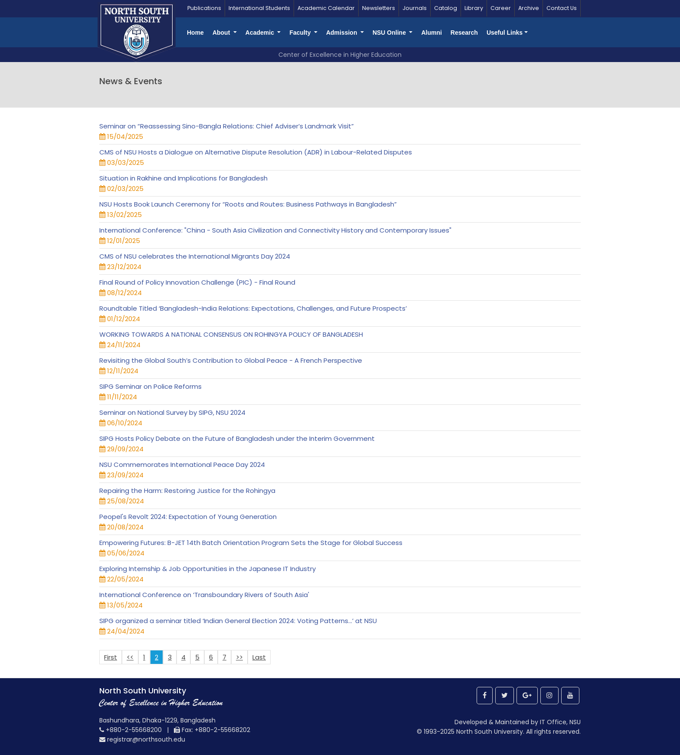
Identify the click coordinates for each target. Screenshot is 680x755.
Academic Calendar (326, 8)
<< (130, 657)
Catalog (445, 8)
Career (500, 8)
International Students (259, 8)
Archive (528, 8)
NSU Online (390, 32)
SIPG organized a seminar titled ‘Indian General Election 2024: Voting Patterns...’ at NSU (238, 620)
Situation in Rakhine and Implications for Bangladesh (183, 178)
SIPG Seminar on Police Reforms (150, 386)
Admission (342, 32)
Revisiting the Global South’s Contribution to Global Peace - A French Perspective (230, 360)
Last (259, 657)
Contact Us (561, 8)
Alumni (431, 32)
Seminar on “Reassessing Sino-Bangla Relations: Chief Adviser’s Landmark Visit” (226, 126)
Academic (260, 32)
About (222, 32)
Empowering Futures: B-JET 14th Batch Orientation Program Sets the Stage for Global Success (250, 542)
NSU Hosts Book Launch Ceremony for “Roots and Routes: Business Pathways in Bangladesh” (248, 204)
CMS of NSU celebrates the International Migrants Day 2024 (194, 256)
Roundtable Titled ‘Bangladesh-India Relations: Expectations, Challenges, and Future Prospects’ (253, 308)
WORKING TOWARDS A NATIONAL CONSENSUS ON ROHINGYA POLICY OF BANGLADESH (231, 334)
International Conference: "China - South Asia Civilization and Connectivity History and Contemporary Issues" (275, 230)
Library (473, 8)
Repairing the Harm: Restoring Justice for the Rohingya (187, 490)
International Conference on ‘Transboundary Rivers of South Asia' (204, 594)
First (110, 657)
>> (239, 657)
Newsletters (378, 8)
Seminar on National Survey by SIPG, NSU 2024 (172, 412)
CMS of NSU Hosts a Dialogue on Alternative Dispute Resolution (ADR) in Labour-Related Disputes (255, 152)
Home (195, 32)
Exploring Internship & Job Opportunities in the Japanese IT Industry (207, 568)
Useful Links (505, 32)
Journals (414, 8)
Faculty (300, 32)
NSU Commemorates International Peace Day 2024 (182, 464)
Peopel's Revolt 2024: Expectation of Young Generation (188, 516)
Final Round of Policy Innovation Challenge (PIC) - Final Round (197, 282)
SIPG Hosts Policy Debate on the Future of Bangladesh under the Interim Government (237, 438)
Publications (204, 8)
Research (464, 32)
